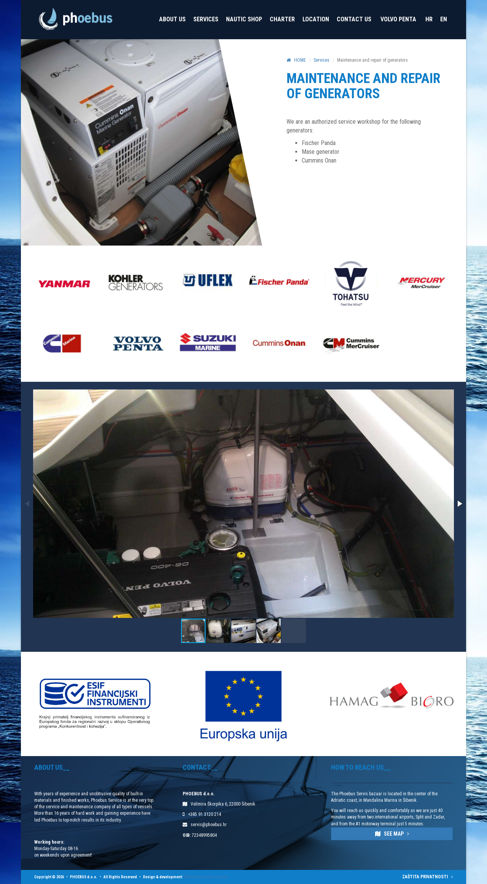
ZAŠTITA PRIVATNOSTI (427, 876)
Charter (282, 19)
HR (429, 19)
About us (172, 19)
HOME (296, 60)
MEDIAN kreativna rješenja (206, 877)
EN (443, 19)
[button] (459, 504)
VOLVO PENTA (398, 19)
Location (315, 19)
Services (205, 19)
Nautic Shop (244, 19)
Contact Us (354, 19)
